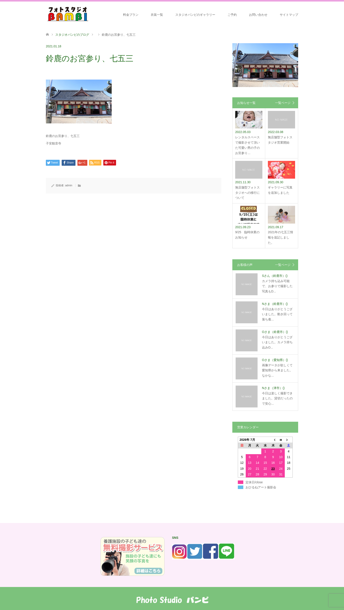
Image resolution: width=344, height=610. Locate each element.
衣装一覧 (157, 14)
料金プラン (130, 14)
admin (68, 185)
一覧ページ (282, 102)
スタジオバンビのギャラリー (195, 14)
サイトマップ (289, 14)
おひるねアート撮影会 (260, 487)
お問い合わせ (258, 14)
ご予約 (232, 14)
